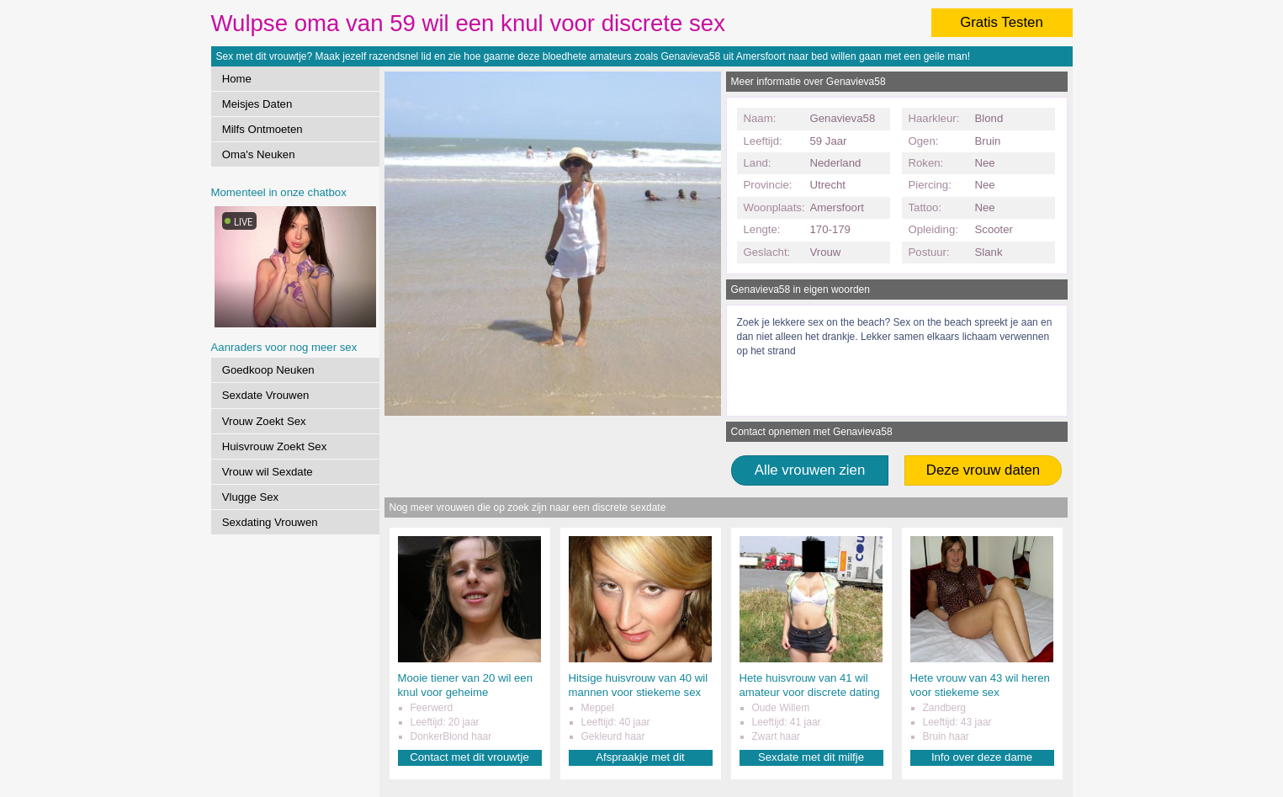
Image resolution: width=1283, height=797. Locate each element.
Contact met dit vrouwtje (469, 757)
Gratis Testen (1001, 22)
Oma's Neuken (258, 154)
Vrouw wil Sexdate (267, 471)
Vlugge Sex (250, 497)
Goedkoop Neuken (268, 370)
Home (237, 78)
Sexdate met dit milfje (811, 757)
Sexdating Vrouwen (270, 522)
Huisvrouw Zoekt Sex (274, 446)
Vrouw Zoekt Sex (264, 421)
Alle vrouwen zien (810, 470)
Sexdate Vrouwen (266, 395)
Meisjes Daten (257, 104)
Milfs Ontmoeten (262, 129)
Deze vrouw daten (983, 470)
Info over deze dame (981, 757)
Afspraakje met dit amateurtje (640, 758)
